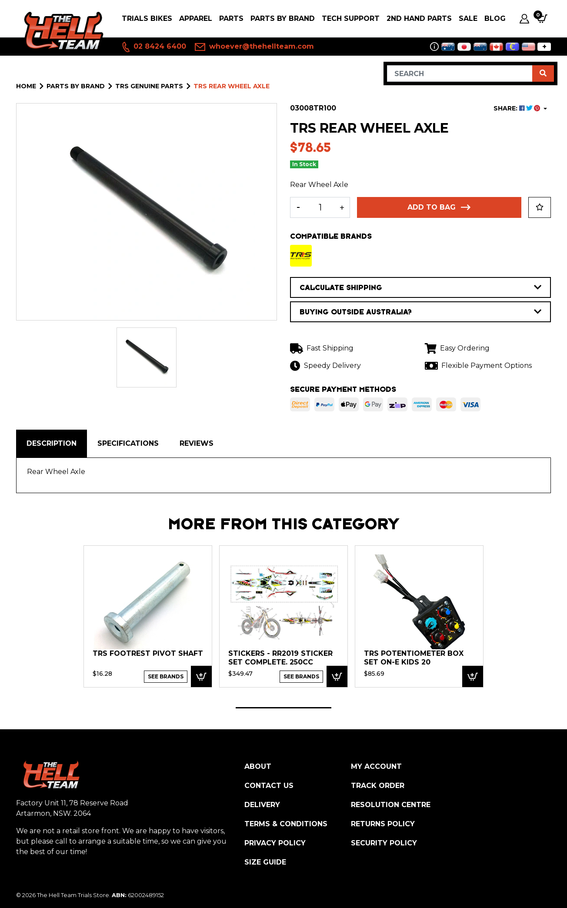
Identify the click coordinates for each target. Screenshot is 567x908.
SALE (468, 18)
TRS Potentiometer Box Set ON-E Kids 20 (414, 657)
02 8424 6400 (153, 47)
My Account (376, 766)
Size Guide (265, 862)
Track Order (377, 785)
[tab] (51, 443)
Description (52, 443)
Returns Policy (383, 824)
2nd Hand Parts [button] (419, 18)
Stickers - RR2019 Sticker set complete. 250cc (280, 657)
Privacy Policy (275, 843)
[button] (539, 207)
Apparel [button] (195, 18)
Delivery (262, 805)
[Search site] (543, 73)
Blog (495, 18)
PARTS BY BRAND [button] (282, 18)
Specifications (128, 443)
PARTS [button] (231, 18)
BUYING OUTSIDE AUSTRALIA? (420, 312)
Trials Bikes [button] (147, 18)
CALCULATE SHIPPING (420, 287)
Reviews (196, 443)
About (257, 766)
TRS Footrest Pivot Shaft (148, 653)
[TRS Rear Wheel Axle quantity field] (320, 207)
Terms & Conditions (285, 824)
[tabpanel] (148, 616)
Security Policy (384, 843)
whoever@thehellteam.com (254, 47)
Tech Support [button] (351, 18)
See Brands (165, 676)
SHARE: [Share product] (518, 108)
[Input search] (460, 73)
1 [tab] (283, 707)
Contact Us (269, 785)
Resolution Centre (390, 805)
